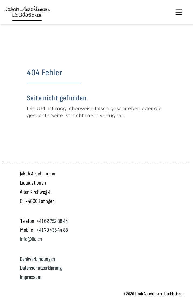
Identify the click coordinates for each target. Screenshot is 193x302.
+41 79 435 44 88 (52, 230)
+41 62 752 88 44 (52, 221)
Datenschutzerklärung (41, 268)
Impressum (31, 277)
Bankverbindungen (37, 259)
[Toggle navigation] (179, 12)
